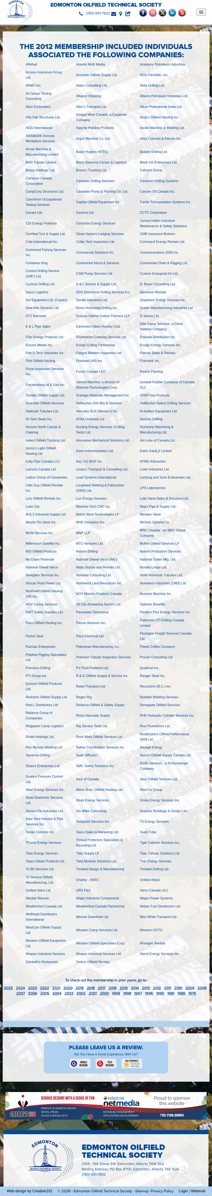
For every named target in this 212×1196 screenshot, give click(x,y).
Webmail (198, 1191)
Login (183, 1191)
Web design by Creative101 (29, 1191)
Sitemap (142, 1191)
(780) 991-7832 (94, 1174)
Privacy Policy (162, 1191)
